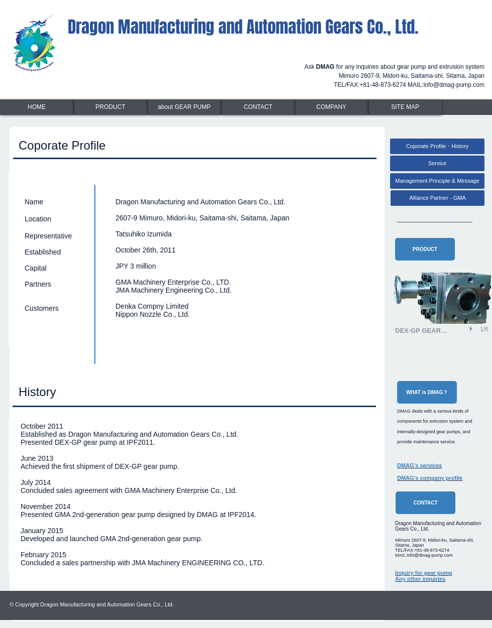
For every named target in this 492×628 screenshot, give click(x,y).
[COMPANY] (331, 107)
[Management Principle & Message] (437, 181)
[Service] (437, 163)
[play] (472, 329)
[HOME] (36, 107)
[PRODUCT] (110, 107)
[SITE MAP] (405, 107)
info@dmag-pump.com (453, 84)
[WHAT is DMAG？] (427, 392)
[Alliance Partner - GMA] (437, 198)
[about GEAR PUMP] (184, 107)
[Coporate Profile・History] (437, 146)
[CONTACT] (258, 107)
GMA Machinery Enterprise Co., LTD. (173, 282)
